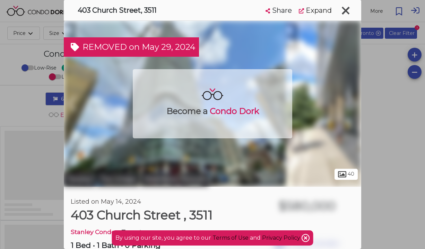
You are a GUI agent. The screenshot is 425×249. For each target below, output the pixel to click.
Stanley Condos (94, 232)
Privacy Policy (282, 237)
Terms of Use (230, 237)
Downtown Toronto (174, 179)
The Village (118, 179)
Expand (315, 10)
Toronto (79, 179)
